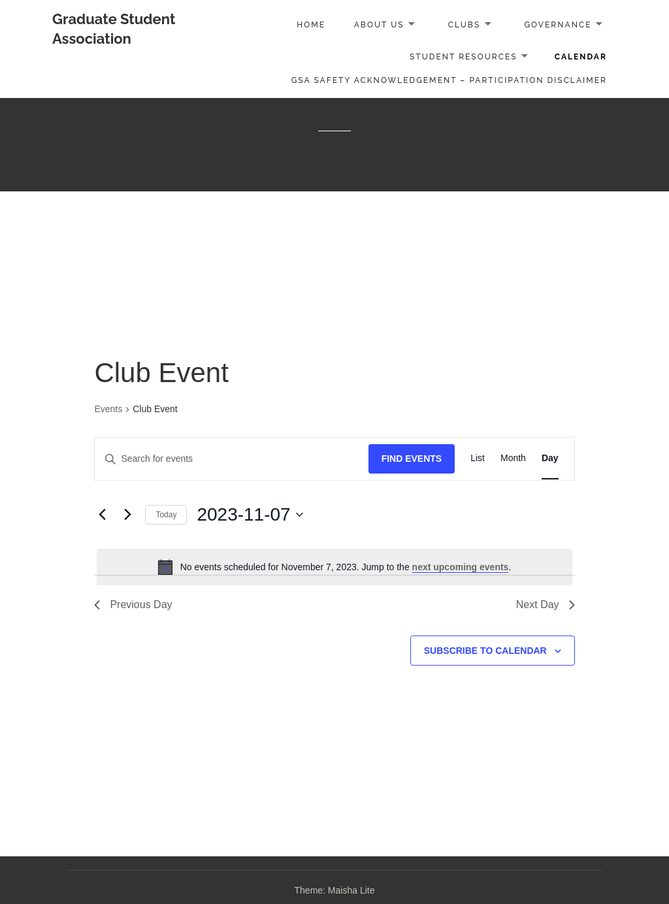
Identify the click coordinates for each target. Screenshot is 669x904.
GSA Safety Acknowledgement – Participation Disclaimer (449, 80)
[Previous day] (102, 515)
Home (311, 24)
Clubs (464, 24)
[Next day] (127, 515)
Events (108, 409)
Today (165, 514)
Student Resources (463, 56)
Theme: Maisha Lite (335, 890)
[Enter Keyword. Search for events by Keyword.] (231, 458)
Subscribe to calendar (485, 650)
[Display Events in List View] (477, 459)
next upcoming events (460, 567)
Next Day (545, 604)
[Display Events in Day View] (550, 459)
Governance (557, 24)
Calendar (581, 56)
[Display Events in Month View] (513, 459)
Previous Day (133, 604)
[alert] (334, 567)
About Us (379, 24)
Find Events (412, 458)
